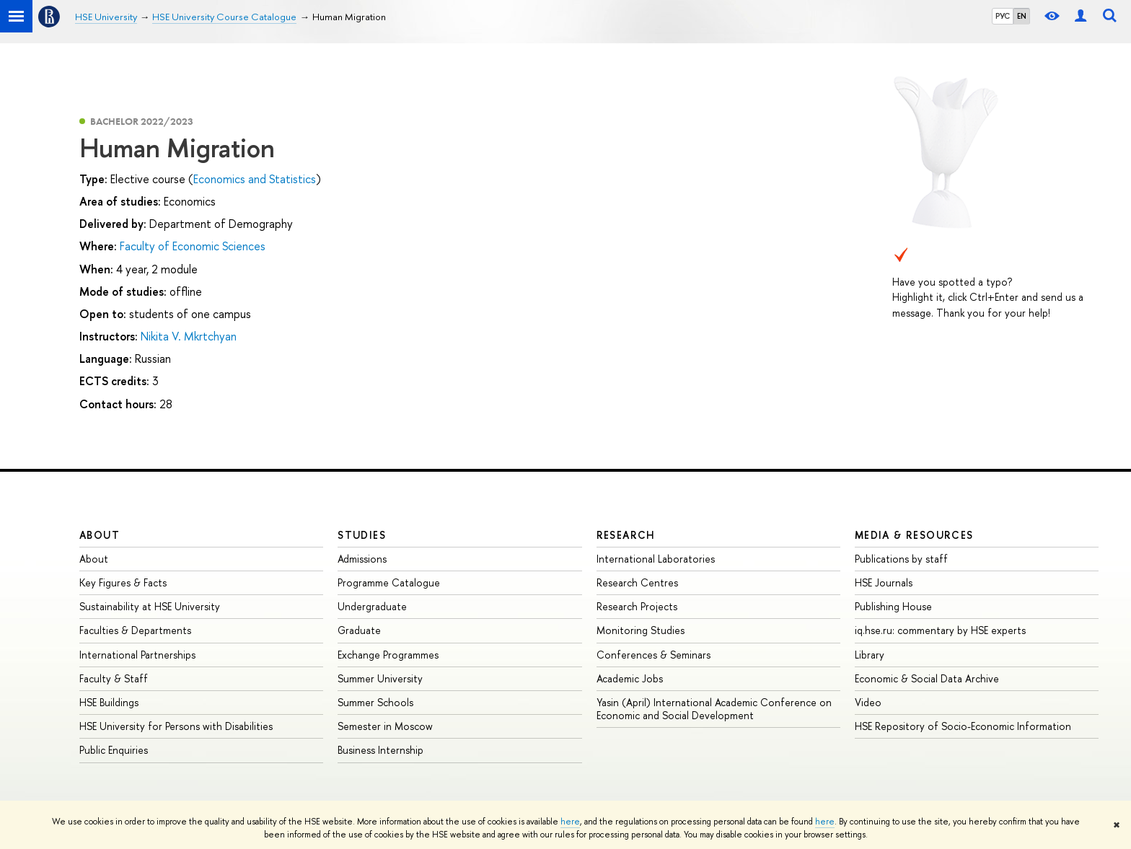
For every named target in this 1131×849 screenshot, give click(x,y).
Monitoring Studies (641, 630)
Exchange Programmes (388, 654)
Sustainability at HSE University (149, 606)
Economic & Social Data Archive (927, 678)
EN (1021, 16)
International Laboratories (656, 559)
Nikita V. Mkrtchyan (189, 336)
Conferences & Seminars (653, 654)
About (99, 535)
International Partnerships (137, 654)
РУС (1002, 16)
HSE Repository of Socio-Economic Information (963, 726)
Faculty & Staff (113, 678)
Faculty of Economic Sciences (192, 246)
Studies (362, 535)
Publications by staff (901, 559)
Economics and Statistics (254, 179)
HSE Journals (883, 582)
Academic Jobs (630, 678)
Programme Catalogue (389, 582)
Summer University (380, 678)
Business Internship (380, 750)
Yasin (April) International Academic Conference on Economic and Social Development (714, 708)
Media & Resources (914, 535)
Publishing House (893, 606)
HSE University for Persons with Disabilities (176, 726)
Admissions (362, 559)
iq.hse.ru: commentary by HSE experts (940, 630)
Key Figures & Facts (123, 582)
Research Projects (637, 606)
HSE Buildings (108, 702)
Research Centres (637, 582)
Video (868, 702)
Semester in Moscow (385, 726)
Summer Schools (375, 702)
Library (869, 654)
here (570, 821)
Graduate (359, 630)
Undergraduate (372, 606)
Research (626, 535)
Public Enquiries (113, 750)
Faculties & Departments (135, 630)
